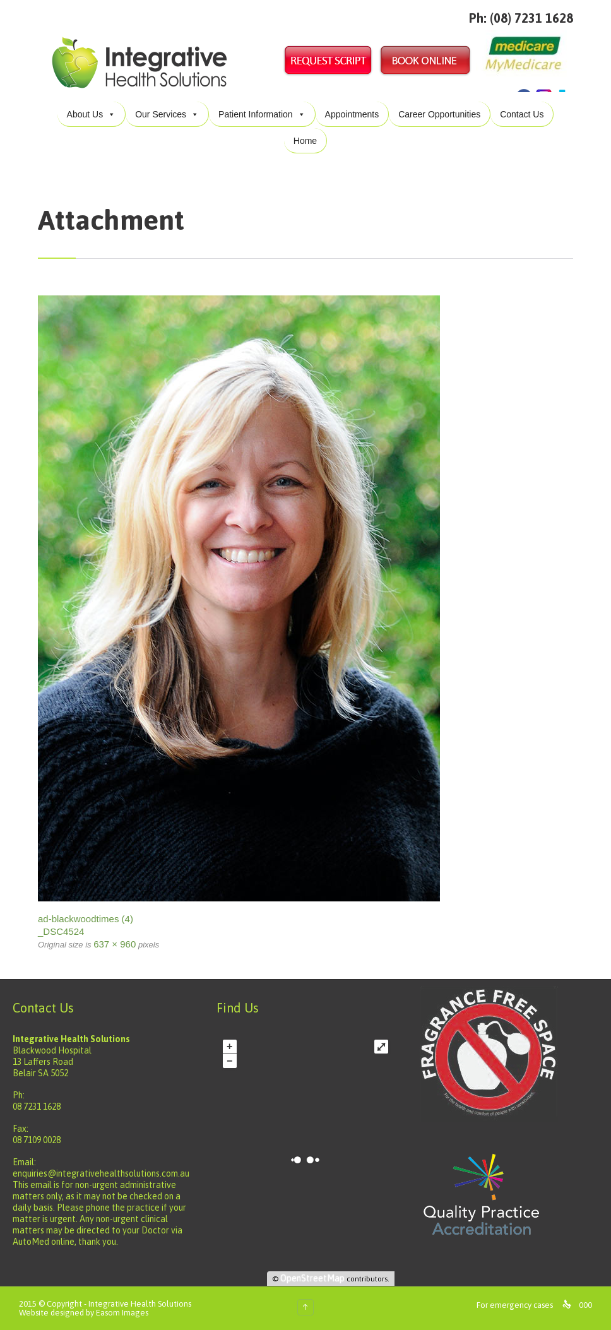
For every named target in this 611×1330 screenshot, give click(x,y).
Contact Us (521, 114)
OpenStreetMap (312, 1278)
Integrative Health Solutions (139, 1304)
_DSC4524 (61, 931)
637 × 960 (114, 944)
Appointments (352, 114)
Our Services (167, 114)
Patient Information (262, 114)
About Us (91, 114)
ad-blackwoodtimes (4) (85, 918)
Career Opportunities (439, 114)
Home (305, 141)
